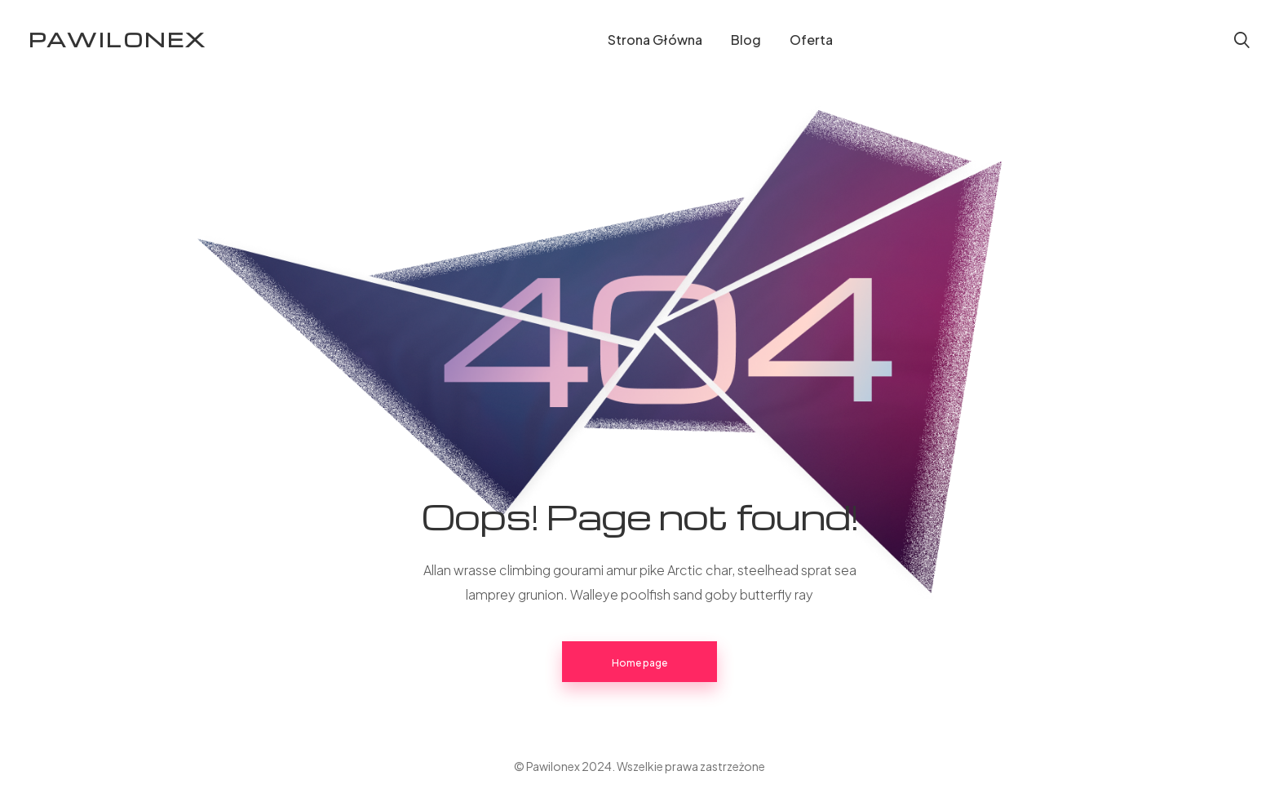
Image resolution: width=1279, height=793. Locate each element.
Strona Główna (655, 39)
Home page (639, 663)
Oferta (811, 39)
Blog (746, 39)
